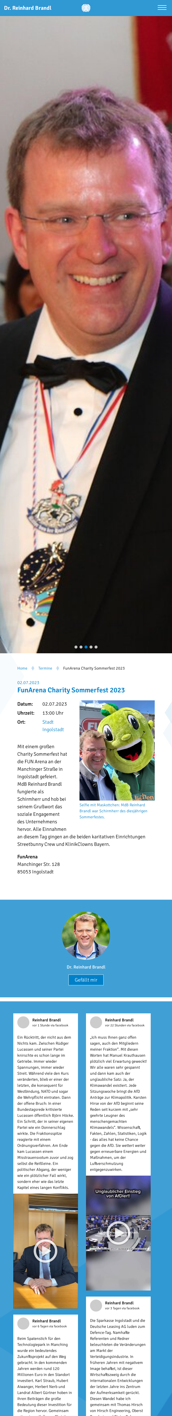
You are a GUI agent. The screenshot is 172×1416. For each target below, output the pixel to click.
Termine (45, 668)
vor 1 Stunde (41, 1025)
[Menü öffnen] (162, 8)
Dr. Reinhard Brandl (86, 967)
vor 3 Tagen (113, 1308)
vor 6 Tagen (40, 1326)
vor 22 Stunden (116, 1025)
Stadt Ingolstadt (53, 726)
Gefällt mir (86, 980)
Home (22, 668)
